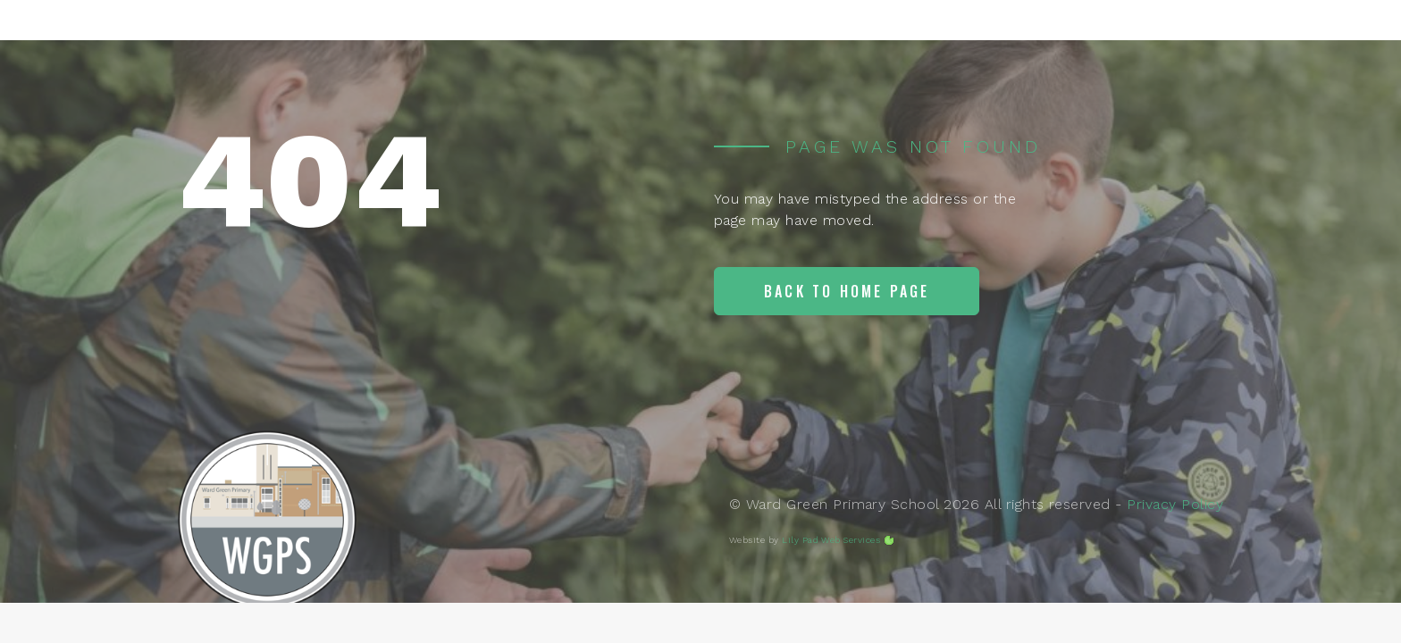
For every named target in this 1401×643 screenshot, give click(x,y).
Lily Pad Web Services (831, 540)
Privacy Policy (1175, 504)
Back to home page (846, 291)
